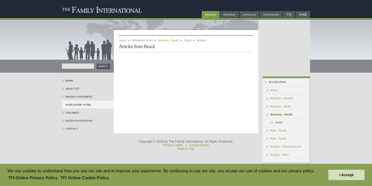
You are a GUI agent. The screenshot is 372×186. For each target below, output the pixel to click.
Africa (274, 90)
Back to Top (186, 149)
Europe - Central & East (285, 146)
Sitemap (284, 65)
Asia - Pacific (278, 130)
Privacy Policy (173, 145)
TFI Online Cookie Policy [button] (84, 178)
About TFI (72, 88)
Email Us (268, 65)
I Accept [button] (346, 175)
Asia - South (278, 138)
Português (271, 14)
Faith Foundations (78, 120)
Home (69, 80)
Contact (71, 128)
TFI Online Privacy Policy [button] (33, 178)
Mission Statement (78, 96)
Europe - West (279, 154)
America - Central (281, 98)
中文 (289, 14)
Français (249, 14)
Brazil (187, 40)
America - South (168, 40)
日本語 (303, 14)
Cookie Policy (199, 145)
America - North (280, 106)
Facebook (299, 65)
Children (72, 112)
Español (229, 14)
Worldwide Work (78, 104)
